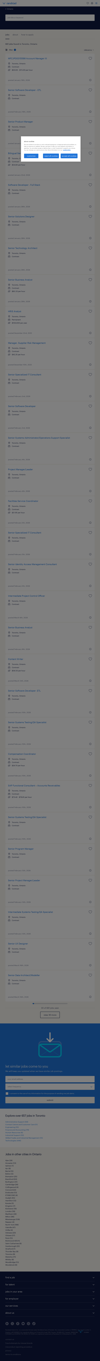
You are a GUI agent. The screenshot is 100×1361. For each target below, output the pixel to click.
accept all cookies (69, 156)
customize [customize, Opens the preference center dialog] (31, 156)
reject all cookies (51, 156)
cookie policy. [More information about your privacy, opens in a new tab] (67, 150)
